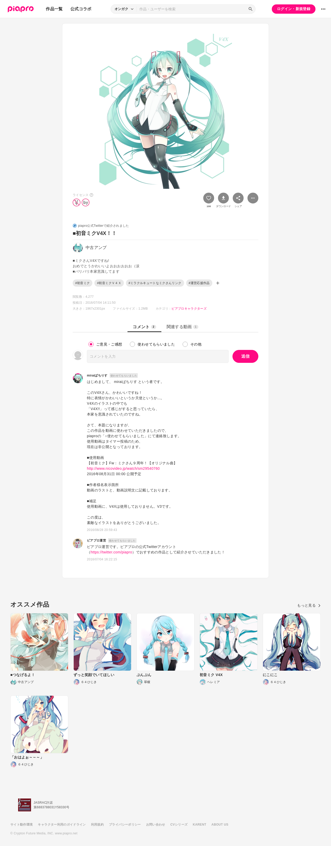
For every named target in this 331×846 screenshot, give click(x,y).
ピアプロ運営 (96, 540)
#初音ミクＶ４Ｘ (109, 283)
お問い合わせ (155, 824)
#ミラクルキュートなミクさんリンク (155, 283)
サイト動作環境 (21, 824)
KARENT (199, 824)
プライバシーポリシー (125, 824)
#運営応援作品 (199, 283)
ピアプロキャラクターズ (189, 308)
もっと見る (309, 605)
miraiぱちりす (97, 375)
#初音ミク (82, 283)
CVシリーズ (179, 824)
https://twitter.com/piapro (111, 552)
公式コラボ (81, 9)
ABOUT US (220, 824)
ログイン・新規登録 (293, 9)
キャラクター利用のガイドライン (62, 824)
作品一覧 (54, 9)
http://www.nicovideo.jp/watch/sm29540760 (123, 468)
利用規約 (97, 824)
